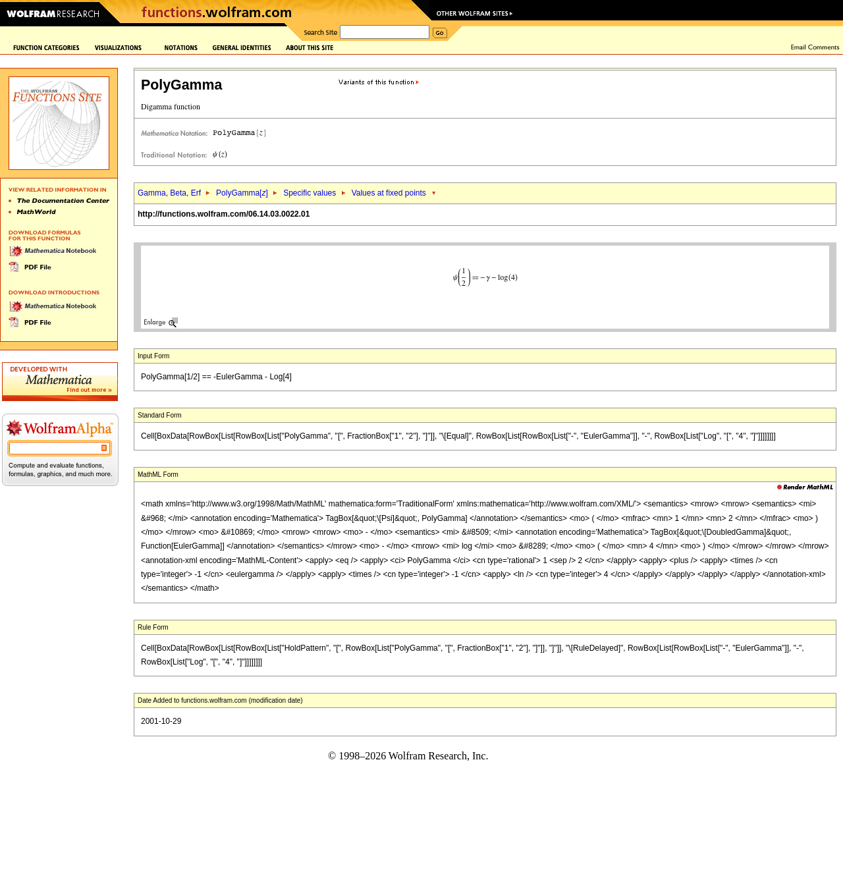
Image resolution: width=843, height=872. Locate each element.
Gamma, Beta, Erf (170, 193)
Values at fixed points (389, 193)
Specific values (309, 193)
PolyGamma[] (242, 193)
